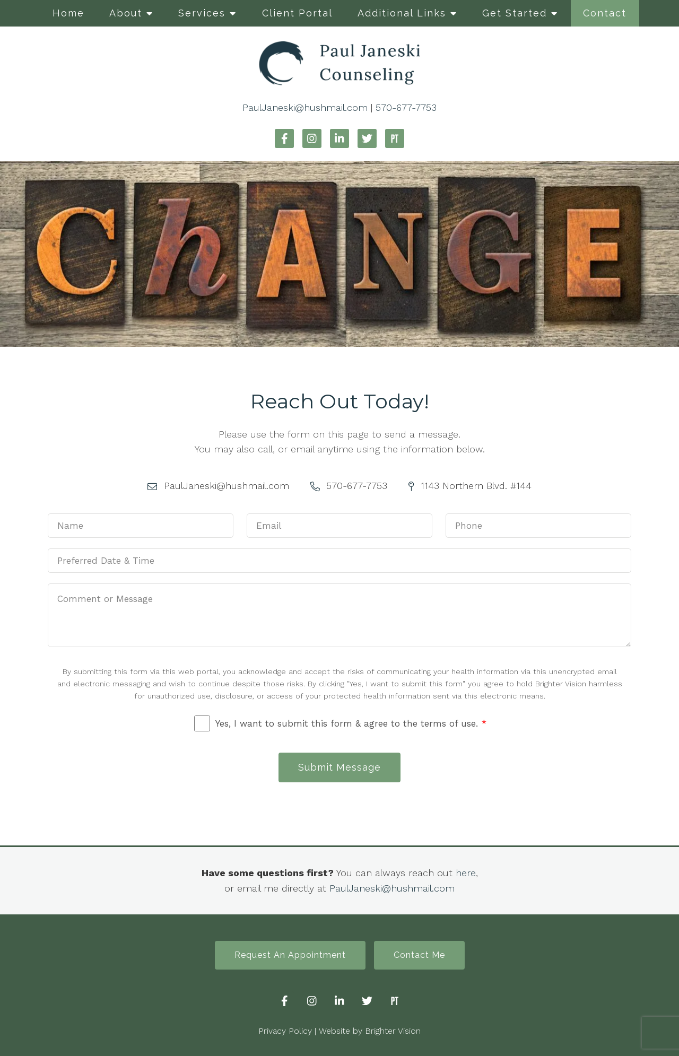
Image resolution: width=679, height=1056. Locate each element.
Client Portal (297, 13)
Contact (604, 13)
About (125, 13)
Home (68, 13)
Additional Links (402, 13)
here (466, 872)
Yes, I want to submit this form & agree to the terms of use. (350, 723)
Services (201, 13)
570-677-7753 (406, 107)
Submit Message (339, 767)
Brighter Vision (393, 1031)
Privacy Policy (285, 1031)
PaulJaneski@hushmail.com (305, 107)
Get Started (514, 13)
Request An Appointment (290, 955)
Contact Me (419, 955)
